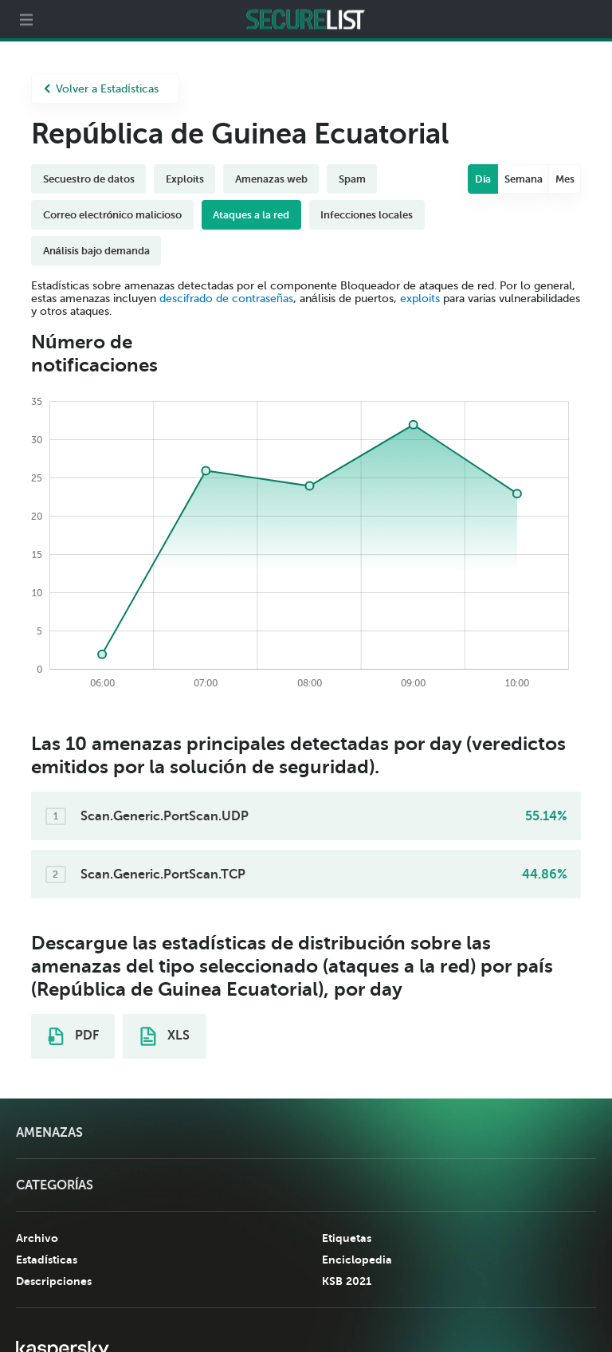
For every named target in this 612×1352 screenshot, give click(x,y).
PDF (73, 1036)
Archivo (37, 1238)
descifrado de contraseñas (226, 299)
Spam (352, 179)
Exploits (185, 179)
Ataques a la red (251, 215)
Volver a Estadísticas (101, 89)
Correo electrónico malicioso (112, 215)
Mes (565, 179)
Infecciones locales (366, 215)
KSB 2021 (346, 1281)
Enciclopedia (357, 1259)
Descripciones (54, 1281)
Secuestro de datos (89, 179)
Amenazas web (271, 179)
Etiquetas (346, 1238)
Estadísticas (46, 1259)
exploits (420, 299)
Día (483, 179)
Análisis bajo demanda (96, 251)
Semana (523, 179)
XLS (165, 1036)
